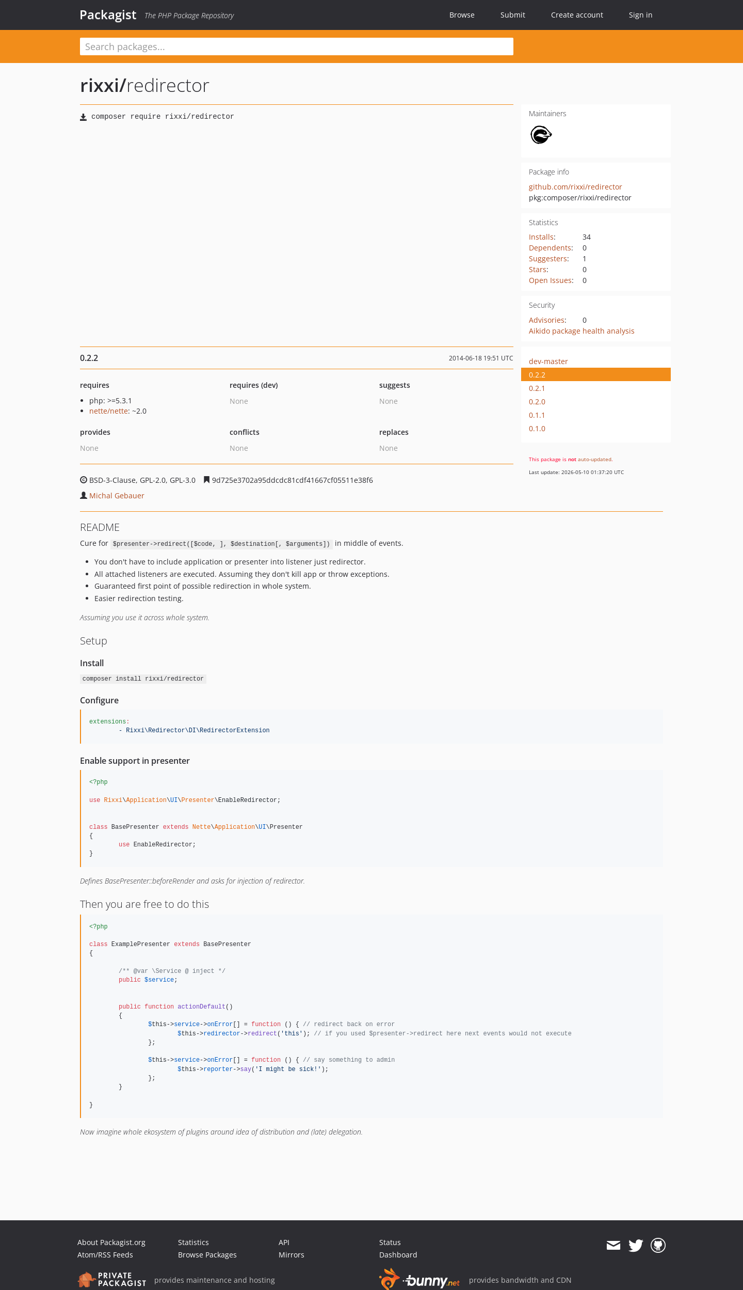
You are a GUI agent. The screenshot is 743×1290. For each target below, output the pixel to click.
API (284, 1242)
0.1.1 (537, 415)
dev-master (548, 361)
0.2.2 (537, 375)
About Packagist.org (111, 1242)
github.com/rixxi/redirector (575, 187)
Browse (462, 15)
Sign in (641, 15)
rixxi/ (103, 85)
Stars (537, 269)
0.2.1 (537, 388)
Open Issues (550, 280)
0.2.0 (537, 401)
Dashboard (398, 1255)
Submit (512, 15)
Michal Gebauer (116, 495)
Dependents (550, 248)
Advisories (546, 320)
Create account (577, 15)
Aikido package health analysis (582, 331)
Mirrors (291, 1255)
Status (390, 1242)
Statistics (193, 1242)
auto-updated (594, 459)
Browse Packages (207, 1255)
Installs (541, 237)
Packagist (108, 14)
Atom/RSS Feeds (105, 1255)
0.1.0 (537, 428)
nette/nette (108, 411)
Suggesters (548, 258)
